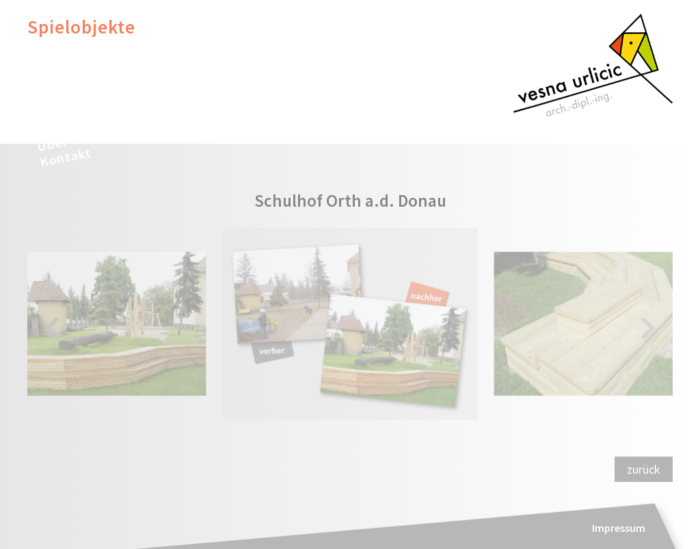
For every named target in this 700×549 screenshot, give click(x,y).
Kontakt (65, 157)
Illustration (74, 87)
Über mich (69, 140)
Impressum (618, 528)
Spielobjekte (81, 26)
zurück (643, 469)
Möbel (53, 47)
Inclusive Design (95, 67)
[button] (52, 330)
